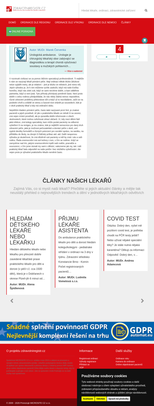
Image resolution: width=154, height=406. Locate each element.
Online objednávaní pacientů (129, 364)
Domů (12, 22)
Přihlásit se (84, 364)
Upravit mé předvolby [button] (118, 399)
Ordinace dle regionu (35, 22)
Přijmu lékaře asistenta (73, 225)
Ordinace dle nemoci (102, 22)
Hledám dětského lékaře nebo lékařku (25, 230)
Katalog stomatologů (145, 41)
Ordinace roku (122, 358)
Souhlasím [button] (88, 399)
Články (126, 22)
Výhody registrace (87, 361)
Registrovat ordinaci (88, 358)
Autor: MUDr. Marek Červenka (48, 49)
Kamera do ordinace (125, 361)
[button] (12, 301)
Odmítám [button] (100, 399)
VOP (81, 367)
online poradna (21, 31)
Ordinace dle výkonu (69, 22)
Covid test (123, 219)
